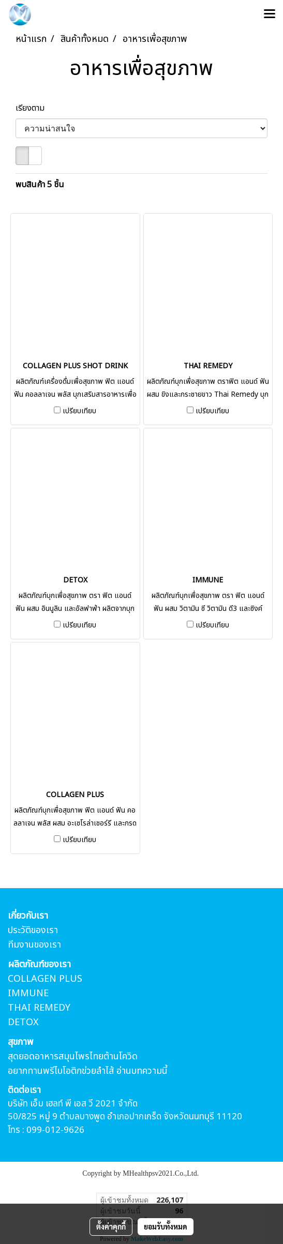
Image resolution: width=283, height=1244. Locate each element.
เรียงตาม (33, 108)
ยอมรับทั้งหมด (165, 1226)
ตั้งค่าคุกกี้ (111, 1226)
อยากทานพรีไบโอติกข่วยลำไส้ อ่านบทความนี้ (88, 1071)
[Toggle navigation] (269, 14)
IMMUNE (28, 993)
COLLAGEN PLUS (45, 979)
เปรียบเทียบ (79, 411)
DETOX (23, 1022)
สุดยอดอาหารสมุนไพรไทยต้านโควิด (73, 1056)
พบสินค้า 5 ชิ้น (40, 184)
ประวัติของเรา (33, 930)
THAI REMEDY (39, 1008)
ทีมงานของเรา (34, 945)
